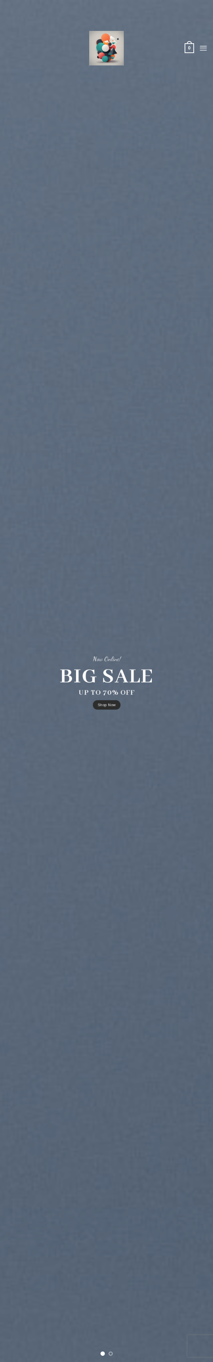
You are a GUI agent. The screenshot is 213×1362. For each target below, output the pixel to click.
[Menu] (203, 48)
